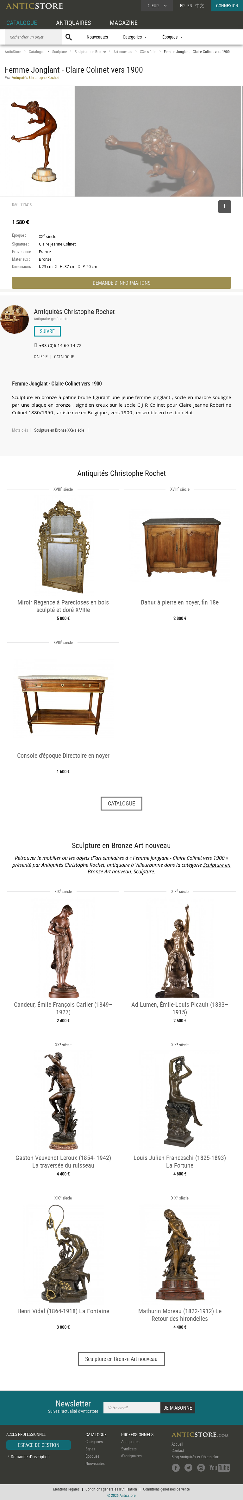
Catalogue (37, 51)
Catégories (94, 1441)
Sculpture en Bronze (90, 51)
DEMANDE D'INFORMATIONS (121, 282)
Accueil (177, 1444)
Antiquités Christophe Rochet (74, 311)
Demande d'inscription (30, 1457)
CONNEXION (227, 6)
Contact (177, 1450)
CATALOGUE (21, 22)
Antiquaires (130, 1441)
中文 (199, 6)
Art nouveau (123, 51)
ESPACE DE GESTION (38, 1445)
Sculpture (59, 51)
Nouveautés (97, 37)
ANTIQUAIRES (73, 22)
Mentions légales (66, 1488)
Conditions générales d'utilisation (111, 1488)
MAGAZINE (124, 22)
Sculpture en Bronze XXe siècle (59, 430)
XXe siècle (148, 51)
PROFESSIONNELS (137, 1434)
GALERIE (40, 357)
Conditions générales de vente (166, 1488)
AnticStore (13, 51)
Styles (90, 1449)
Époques (92, 1456)
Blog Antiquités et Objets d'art (195, 1457)
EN (189, 6)
